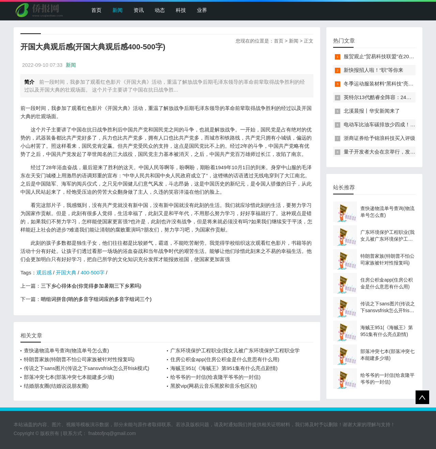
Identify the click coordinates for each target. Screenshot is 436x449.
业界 (202, 10)
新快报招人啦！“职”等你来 (373, 70)
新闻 (117, 10)
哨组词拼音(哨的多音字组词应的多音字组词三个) (96, 299)
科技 (181, 10)
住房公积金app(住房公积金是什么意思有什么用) (224, 359)
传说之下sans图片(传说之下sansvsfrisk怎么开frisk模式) (86, 368)
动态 (160, 10)
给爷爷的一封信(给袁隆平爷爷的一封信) (215, 377)
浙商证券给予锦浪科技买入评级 (379, 138)
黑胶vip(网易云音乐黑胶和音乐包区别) (213, 386)
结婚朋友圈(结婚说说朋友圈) (56, 386)
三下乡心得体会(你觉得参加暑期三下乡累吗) (91, 286)
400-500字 (93, 272)
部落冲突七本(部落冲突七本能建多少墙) (69, 377)
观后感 (44, 272)
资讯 (139, 10)
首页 (96, 10)
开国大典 (66, 272)
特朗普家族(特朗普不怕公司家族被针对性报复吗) (79, 359)
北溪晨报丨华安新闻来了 (372, 111)
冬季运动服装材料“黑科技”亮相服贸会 (386, 83)
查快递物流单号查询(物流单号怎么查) (66, 350)
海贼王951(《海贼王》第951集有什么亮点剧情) (224, 368)
